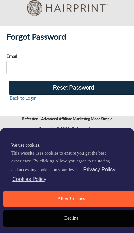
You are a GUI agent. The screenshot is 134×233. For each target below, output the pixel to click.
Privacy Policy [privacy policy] (99, 169)
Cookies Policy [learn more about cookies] (29, 179)
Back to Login (23, 98)
